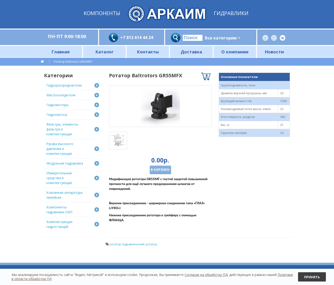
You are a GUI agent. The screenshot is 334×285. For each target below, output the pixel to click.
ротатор (151, 244)
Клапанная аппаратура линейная (64, 195)
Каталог (104, 52)
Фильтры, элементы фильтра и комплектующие (62, 129)
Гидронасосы (56, 114)
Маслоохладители (60, 95)
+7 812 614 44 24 (136, 37)
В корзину (160, 169)
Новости (274, 52)
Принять (312, 277)
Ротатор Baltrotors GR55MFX (73, 62)
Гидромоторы (57, 105)
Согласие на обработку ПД (206, 274)
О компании (234, 52)
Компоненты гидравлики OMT (59, 209)
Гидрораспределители (64, 85)
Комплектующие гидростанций (59, 224)
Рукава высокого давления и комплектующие (59, 149)
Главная (60, 52)
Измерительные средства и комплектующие (59, 178)
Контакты (148, 52)
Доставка (191, 52)
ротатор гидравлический (127, 244)
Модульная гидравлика (64, 163)
